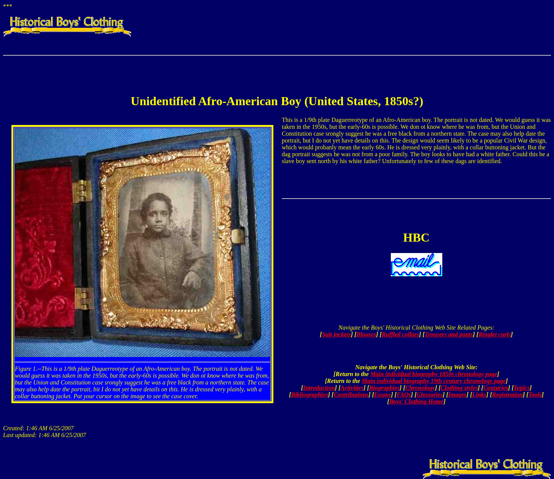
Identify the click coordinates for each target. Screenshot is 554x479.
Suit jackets (336, 334)
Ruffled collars (400, 334)
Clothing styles (459, 387)
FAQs (404, 394)
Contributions (351, 394)
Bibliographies (309, 394)
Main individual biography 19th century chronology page (434, 381)
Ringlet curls (495, 334)
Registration (507, 394)
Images (457, 394)
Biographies (384, 387)
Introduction (319, 387)
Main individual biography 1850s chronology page (433, 374)
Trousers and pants (449, 334)
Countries (495, 387)
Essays (382, 394)
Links (479, 394)
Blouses (366, 334)
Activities (351, 387)
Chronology (420, 387)
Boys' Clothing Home (416, 401)
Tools (535, 394)
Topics (522, 387)
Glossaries (429, 394)
